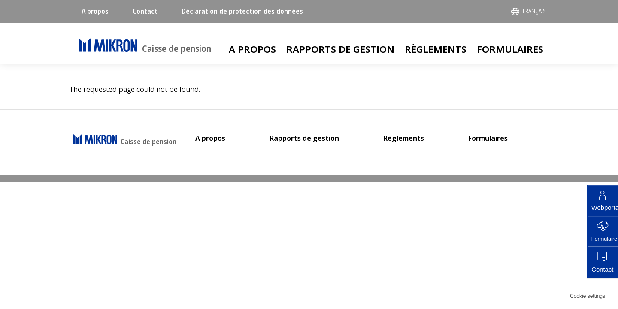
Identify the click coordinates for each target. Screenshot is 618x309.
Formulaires (510, 48)
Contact (145, 11)
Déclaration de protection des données (242, 11)
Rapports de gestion (340, 48)
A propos (95, 11)
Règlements (436, 48)
